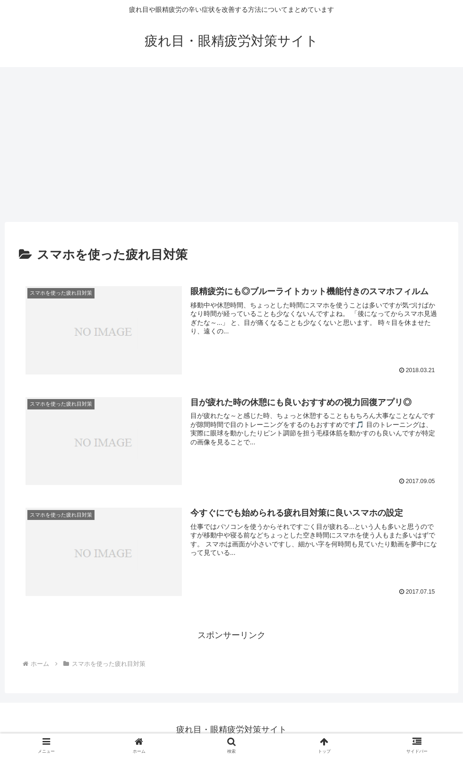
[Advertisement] (231, 144)
